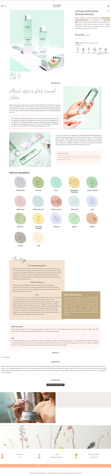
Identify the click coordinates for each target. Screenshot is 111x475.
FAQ (20, 457)
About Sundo (19, 454)
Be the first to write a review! (89, 43)
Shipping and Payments (57, 457)
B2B (57, 454)
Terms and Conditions (94, 454)
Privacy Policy (94, 457)
